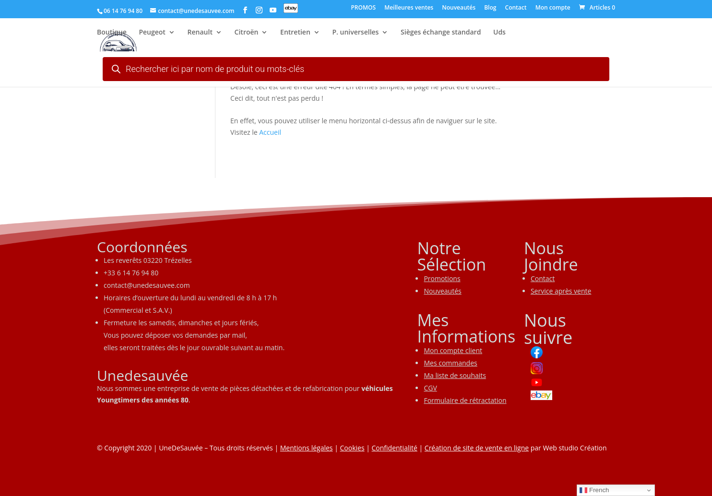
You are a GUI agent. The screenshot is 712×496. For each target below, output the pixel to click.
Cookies (352, 447)
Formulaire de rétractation (465, 400)
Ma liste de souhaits (455, 375)
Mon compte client (453, 350)
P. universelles (355, 34)
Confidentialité (394, 447)
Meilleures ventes (408, 8)
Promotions (442, 278)
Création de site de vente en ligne (477, 447)
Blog (490, 8)
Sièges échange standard (441, 34)
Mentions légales (306, 447)
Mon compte (552, 8)
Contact (516, 8)
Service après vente (561, 290)
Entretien (295, 34)
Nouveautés (458, 8)
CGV (430, 387)
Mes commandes (450, 362)
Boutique (112, 34)
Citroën (247, 34)
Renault (200, 34)
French (594, 490)
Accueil (270, 132)
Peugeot (152, 34)
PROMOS (363, 8)
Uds (499, 34)
